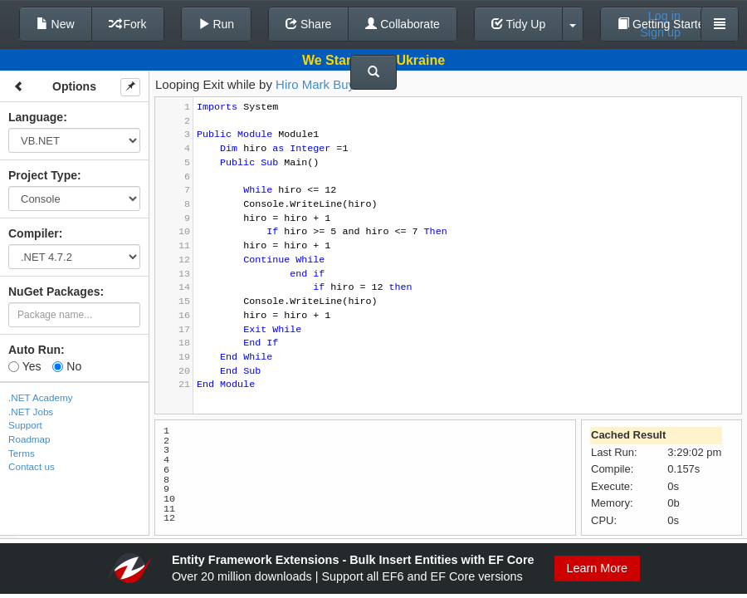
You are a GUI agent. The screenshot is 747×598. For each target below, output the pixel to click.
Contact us (31, 466)
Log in (664, 15)
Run (216, 24)
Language (35, 117)
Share (308, 24)
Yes (24, 366)
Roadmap (29, 439)
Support (25, 424)
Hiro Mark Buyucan (329, 84)
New (56, 24)
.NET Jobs (30, 411)
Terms (21, 453)
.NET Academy (40, 397)
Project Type (42, 175)
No (66, 366)
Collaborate (402, 24)
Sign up (660, 32)
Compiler (33, 233)
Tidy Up (518, 24)
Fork (128, 24)
